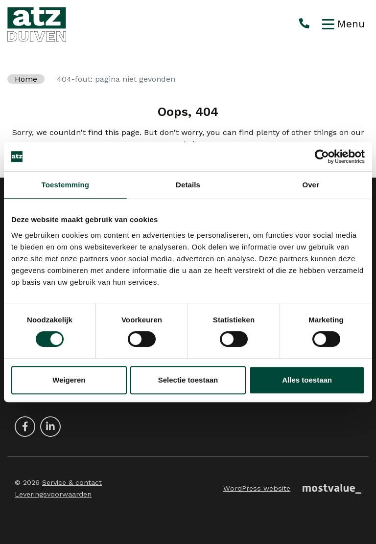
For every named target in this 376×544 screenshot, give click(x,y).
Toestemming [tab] (66, 185)
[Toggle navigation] (343, 24)
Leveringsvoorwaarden (53, 494)
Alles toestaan (307, 380)
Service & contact (72, 482)
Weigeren (68, 380)
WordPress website (256, 488)
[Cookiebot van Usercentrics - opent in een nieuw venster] (322, 156)
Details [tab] (188, 185)
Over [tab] (310, 185)
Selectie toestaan (188, 380)
